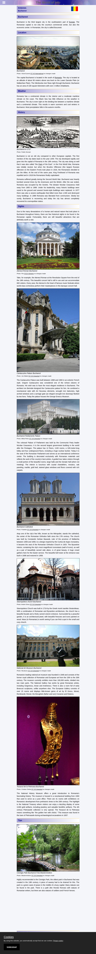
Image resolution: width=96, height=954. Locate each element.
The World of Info (48, 2)
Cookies (9, 937)
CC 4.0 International (36, 73)
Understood (12, 947)
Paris (40, 164)
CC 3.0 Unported (33, 376)
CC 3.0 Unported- (32, 529)
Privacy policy (58, 941)
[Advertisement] (48, 911)
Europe (72, 22)
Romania (58, 78)
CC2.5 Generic (29, 273)
